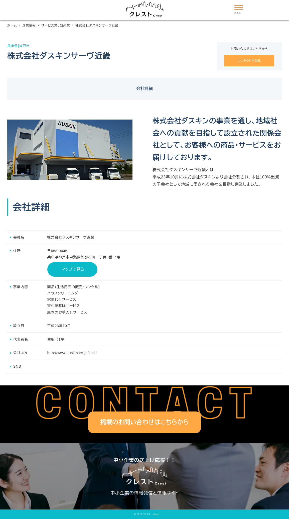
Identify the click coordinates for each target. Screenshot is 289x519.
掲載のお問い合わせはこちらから (144, 422)
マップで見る (72, 269)
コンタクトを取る (249, 61)
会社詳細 (144, 88)
